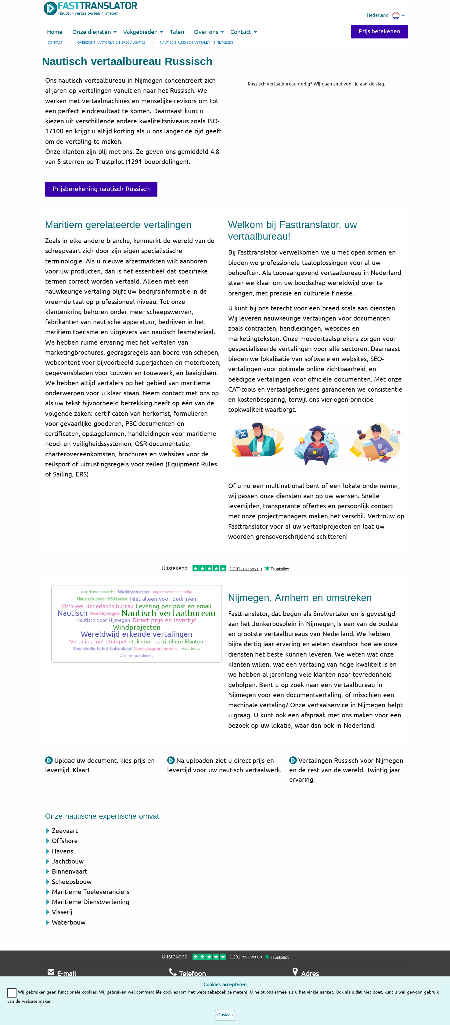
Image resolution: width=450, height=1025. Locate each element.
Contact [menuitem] (240, 32)
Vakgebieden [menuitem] (140, 32)
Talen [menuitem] (177, 32)
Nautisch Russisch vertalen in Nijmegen (196, 42)
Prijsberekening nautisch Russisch (101, 189)
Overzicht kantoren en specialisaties (111, 42)
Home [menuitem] (55, 32)
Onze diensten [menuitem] (91, 32)
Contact (55, 42)
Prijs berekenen (380, 31)
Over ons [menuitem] (206, 32)
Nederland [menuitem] (383, 16)
